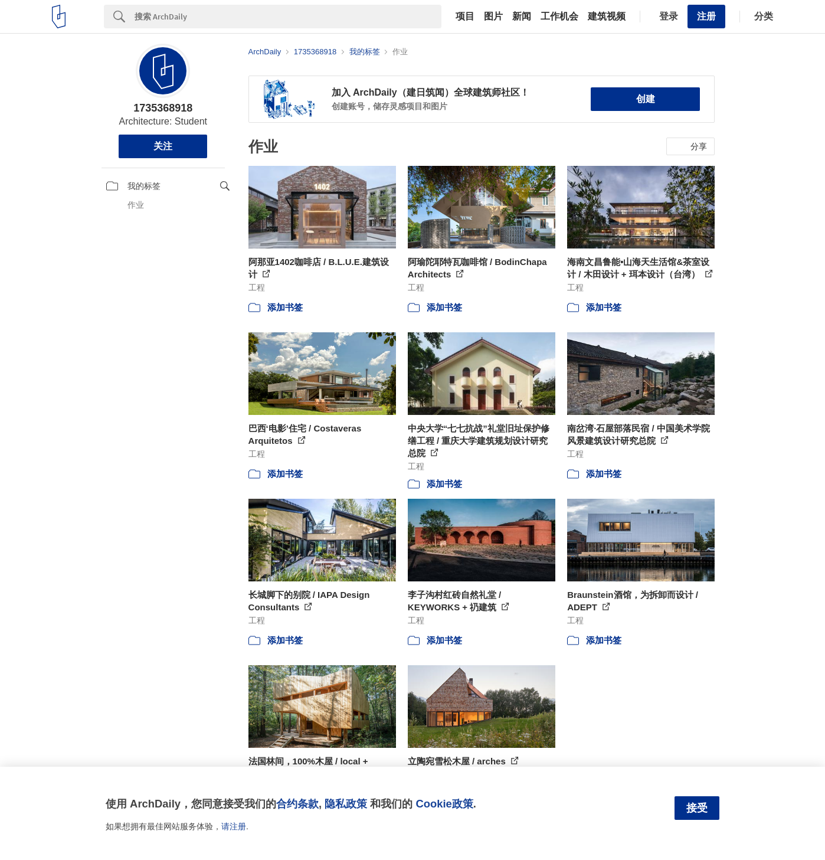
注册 (706, 16)
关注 (162, 146)
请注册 (233, 826)
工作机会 (559, 16)
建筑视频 (607, 16)
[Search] (288, 16)
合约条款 (297, 803)
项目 (465, 16)
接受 (697, 808)
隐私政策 (346, 803)
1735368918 (162, 108)
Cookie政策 (444, 803)
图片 (493, 16)
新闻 (521, 16)
